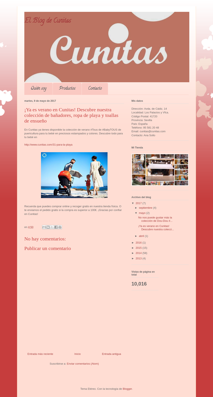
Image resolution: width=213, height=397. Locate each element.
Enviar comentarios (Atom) (83, 363)
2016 (139, 242)
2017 (139, 203)
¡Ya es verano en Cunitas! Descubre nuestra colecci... (156, 227)
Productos (67, 89)
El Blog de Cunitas (47, 21)
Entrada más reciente (40, 353)
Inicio (77, 353)
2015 (139, 247)
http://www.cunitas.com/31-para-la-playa (48, 144)
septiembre (146, 207)
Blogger (127, 388)
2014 (139, 253)
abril (142, 236)
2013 (139, 258)
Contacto (95, 89)
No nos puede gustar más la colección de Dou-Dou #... (155, 219)
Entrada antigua (111, 353)
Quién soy (38, 89)
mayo (142, 212)
